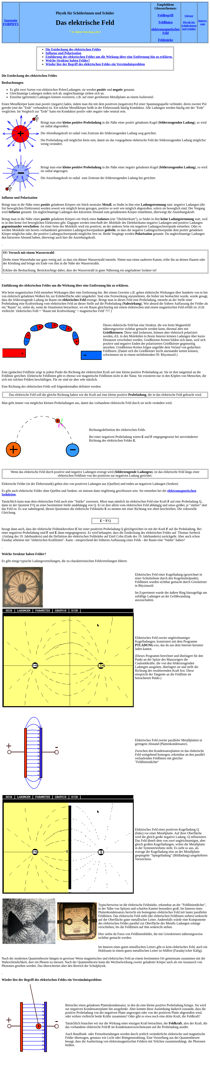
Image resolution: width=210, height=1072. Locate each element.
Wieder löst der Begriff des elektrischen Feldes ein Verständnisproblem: (52, 979)
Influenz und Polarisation (63, 53)
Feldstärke (165, 40)
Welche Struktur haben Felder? (68, 60)
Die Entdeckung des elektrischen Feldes (73, 49)
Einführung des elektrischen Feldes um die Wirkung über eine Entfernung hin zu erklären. (109, 57)
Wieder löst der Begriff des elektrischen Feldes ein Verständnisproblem (95, 64)
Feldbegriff (165, 15)
